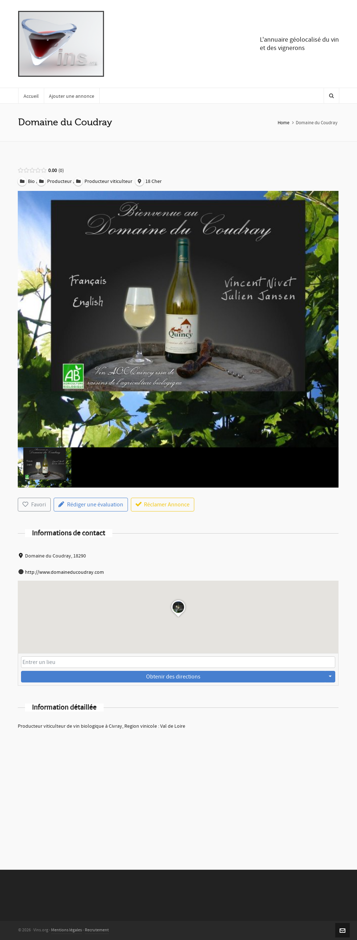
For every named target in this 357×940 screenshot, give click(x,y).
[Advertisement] (178, 790)
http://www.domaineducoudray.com (64, 572)
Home (283, 123)
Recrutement (97, 930)
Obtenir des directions (173, 676)
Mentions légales (66, 930)
